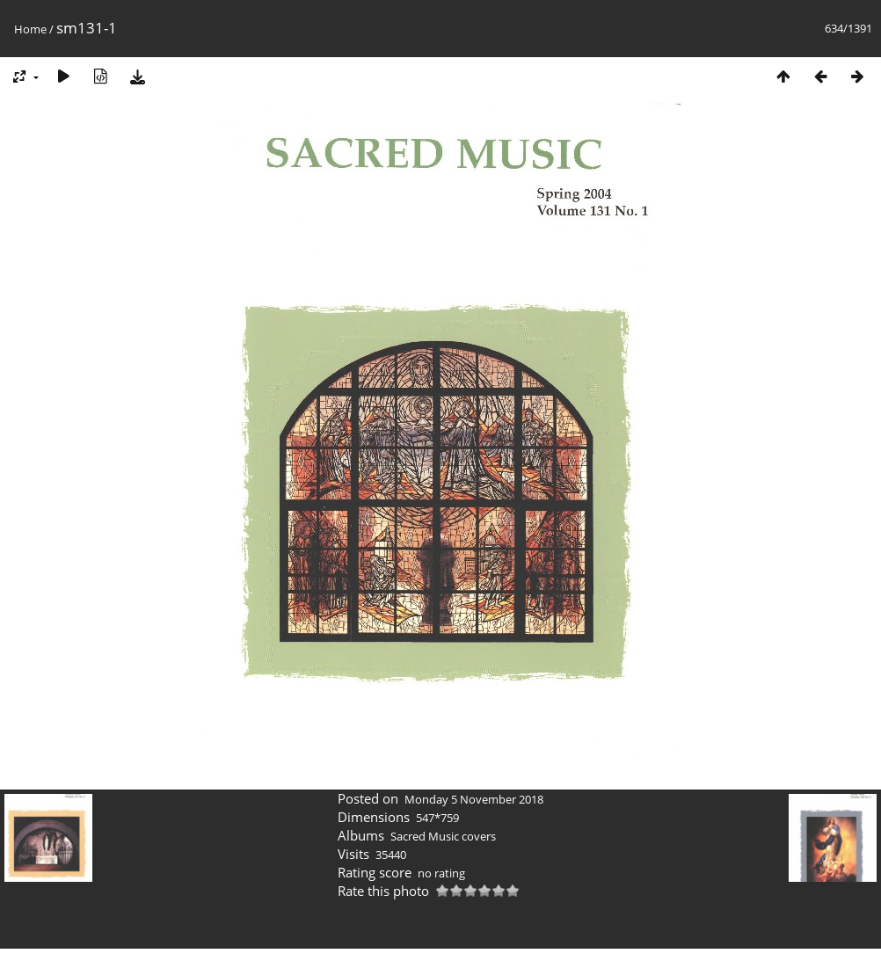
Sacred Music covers (443, 836)
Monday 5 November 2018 (473, 799)
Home (30, 29)
